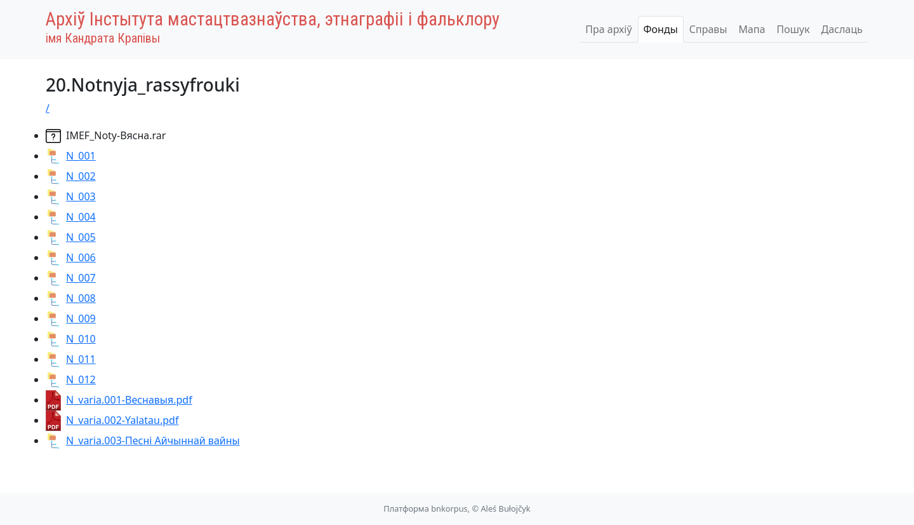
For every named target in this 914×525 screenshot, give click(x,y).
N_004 (71, 217)
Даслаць (842, 29)
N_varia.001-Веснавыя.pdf (119, 400)
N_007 (71, 278)
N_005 (71, 237)
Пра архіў (608, 29)
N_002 (71, 176)
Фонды (661, 29)
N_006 (71, 257)
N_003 (71, 196)
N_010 (71, 339)
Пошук (793, 29)
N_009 (71, 318)
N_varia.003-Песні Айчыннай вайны (143, 440)
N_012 (71, 379)
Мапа (752, 29)
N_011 (71, 359)
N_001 (71, 156)
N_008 (71, 298)
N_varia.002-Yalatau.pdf (112, 420)
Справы (708, 29)
